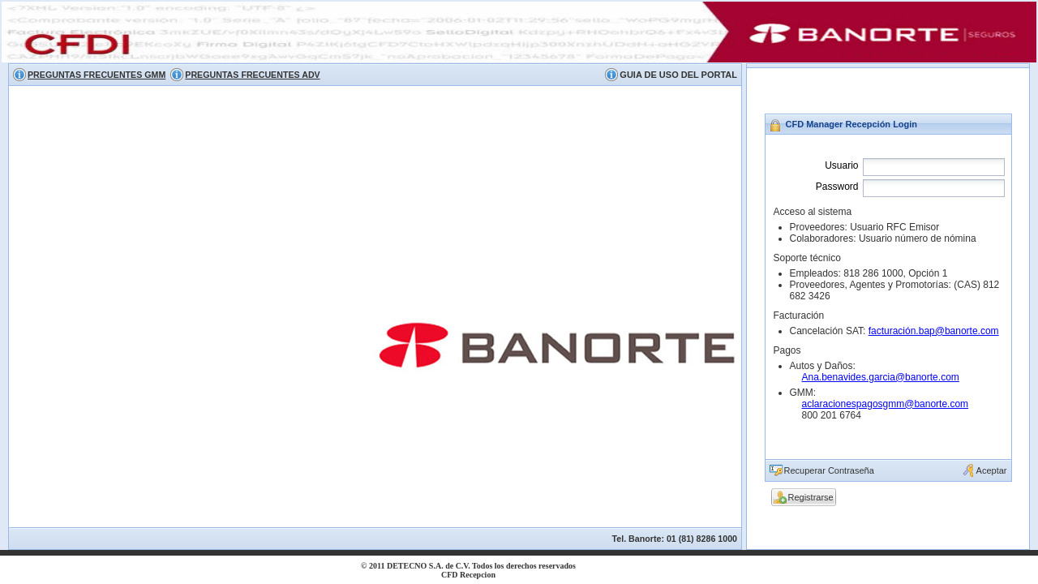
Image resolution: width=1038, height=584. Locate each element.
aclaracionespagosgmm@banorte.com (885, 404)
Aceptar (991, 470)
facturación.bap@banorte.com (934, 331)
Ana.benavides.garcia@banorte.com (880, 377)
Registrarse (811, 497)
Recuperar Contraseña (829, 470)
